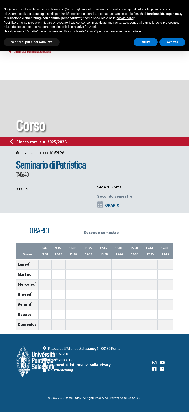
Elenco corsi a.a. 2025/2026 (40, 142)
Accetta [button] (172, 42)
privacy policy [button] (160, 9)
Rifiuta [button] (146, 42)
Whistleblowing (60, 370)
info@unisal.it (60, 359)
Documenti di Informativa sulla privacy (79, 365)
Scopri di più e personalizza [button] (31, 42)
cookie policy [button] (125, 18)
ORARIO (112, 205)
